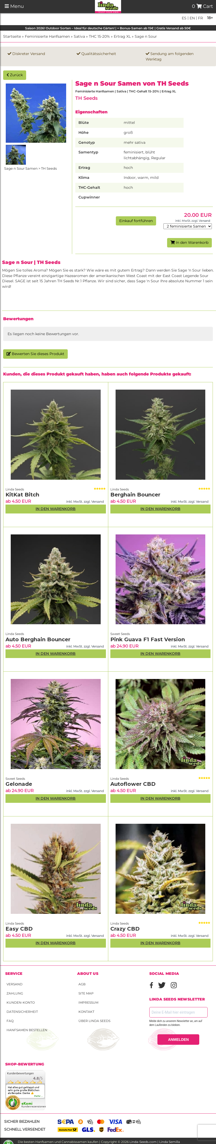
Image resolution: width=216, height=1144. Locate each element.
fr (200, 18)
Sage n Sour (146, 36)
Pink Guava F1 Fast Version (147, 639)
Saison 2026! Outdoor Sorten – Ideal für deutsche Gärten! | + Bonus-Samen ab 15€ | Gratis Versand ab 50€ (108, 28)
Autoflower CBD (133, 784)
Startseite (12, 36)
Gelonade (18, 784)
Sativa (79, 36)
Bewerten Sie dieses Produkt (35, 353)
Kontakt (86, 1012)
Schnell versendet (24, 1129)
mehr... (38, 1096)
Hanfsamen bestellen (27, 1030)
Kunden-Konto (21, 1002)
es (184, 18)
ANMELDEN (178, 1039)
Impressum (88, 1002)
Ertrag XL (122, 36)
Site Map (86, 993)
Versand (14, 984)
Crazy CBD (125, 929)
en (192, 18)
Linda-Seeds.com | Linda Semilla (154, 1142)
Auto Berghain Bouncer (37, 639)
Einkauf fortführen (136, 220)
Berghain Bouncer (135, 494)
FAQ (10, 1021)
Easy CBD (19, 929)
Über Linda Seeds (94, 1021)
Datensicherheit (22, 1012)
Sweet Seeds (120, 634)
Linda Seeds (14, 489)
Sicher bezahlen (21, 1121)
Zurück (15, 75)
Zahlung (15, 993)
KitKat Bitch (22, 494)
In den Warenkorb (189, 242)
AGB (82, 984)
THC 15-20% (99, 36)
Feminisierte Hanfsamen (47, 36)
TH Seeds (86, 98)
